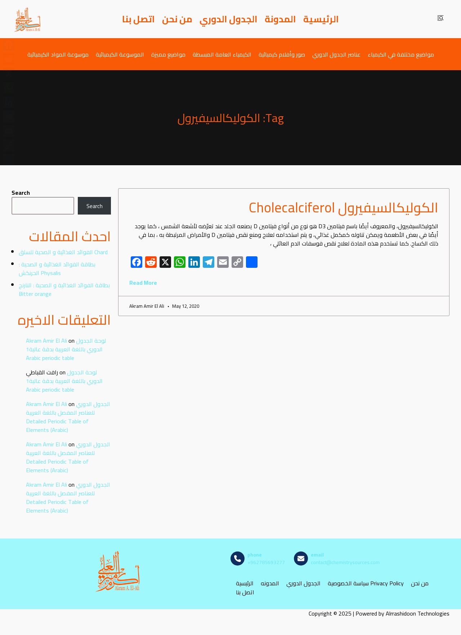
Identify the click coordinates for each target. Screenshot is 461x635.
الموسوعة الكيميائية (120, 54)
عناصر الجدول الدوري (336, 54)
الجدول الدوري (229, 19)
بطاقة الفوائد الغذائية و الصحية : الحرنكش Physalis (57, 268)
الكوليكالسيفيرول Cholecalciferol (343, 207)
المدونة (280, 19)
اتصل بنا (138, 19)
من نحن (177, 19)
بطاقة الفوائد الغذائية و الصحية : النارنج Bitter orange (64, 289)
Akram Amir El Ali (46, 340)
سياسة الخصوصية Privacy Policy (366, 583)
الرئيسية (321, 19)
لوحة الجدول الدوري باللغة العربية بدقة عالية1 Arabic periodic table (66, 349)
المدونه (270, 583)
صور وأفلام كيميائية (282, 54)
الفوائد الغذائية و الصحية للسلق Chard (63, 252)
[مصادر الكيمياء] (28, 19)
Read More (143, 282)
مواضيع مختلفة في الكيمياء (401, 54)
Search (21, 192)
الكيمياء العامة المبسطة (222, 54)
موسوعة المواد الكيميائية (58, 54)
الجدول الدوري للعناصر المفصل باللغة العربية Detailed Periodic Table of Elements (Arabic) (68, 416)
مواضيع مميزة (168, 54)
